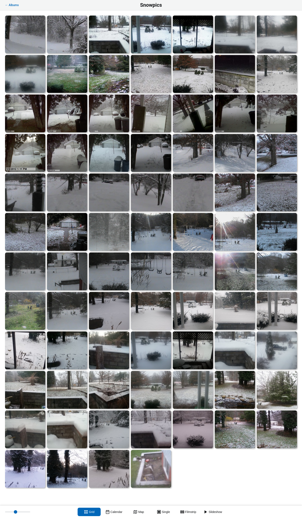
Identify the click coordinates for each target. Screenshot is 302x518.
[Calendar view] (113, 512)
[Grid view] (89, 512)
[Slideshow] (212, 512)
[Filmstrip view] (188, 512)
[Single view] (163, 512)
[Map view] (138, 512)
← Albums (12, 5)
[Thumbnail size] (17, 512)
